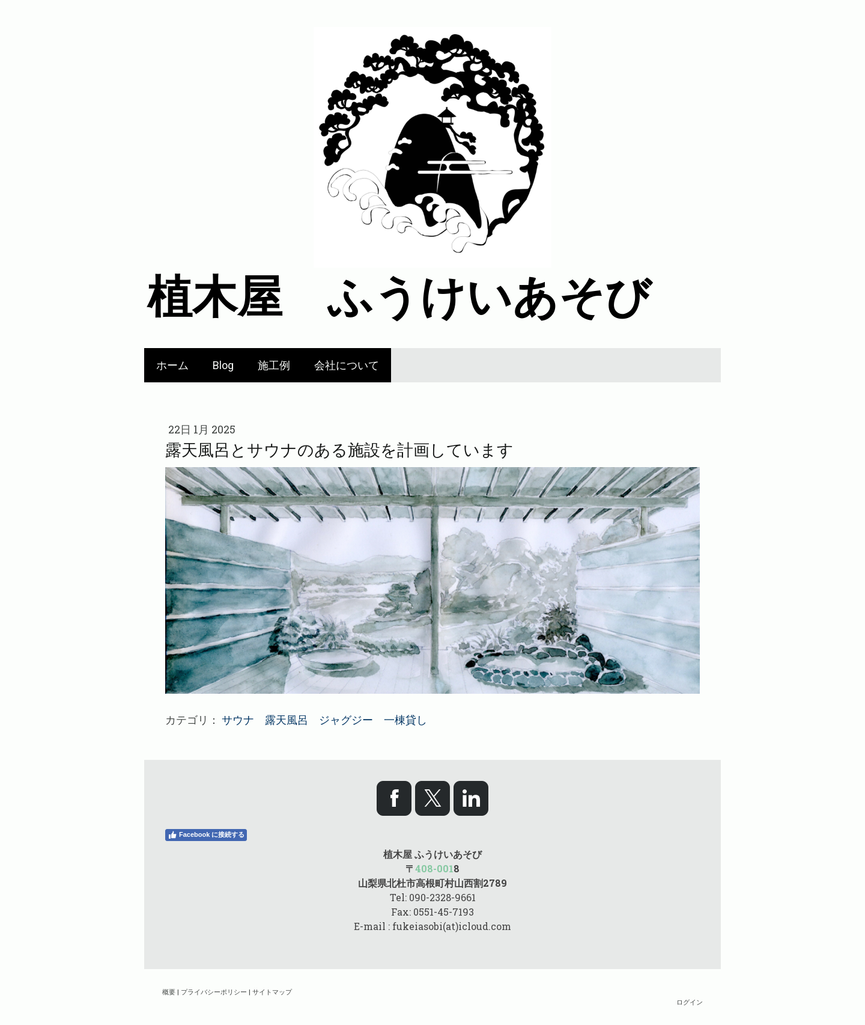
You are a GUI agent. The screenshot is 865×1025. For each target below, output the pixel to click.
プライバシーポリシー (214, 991)
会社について (346, 365)
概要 (168, 991)
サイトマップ (272, 991)
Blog (223, 365)
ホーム (172, 365)
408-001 (434, 868)
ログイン (689, 1001)
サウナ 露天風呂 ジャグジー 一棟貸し (324, 719)
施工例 (274, 365)
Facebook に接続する (206, 835)
